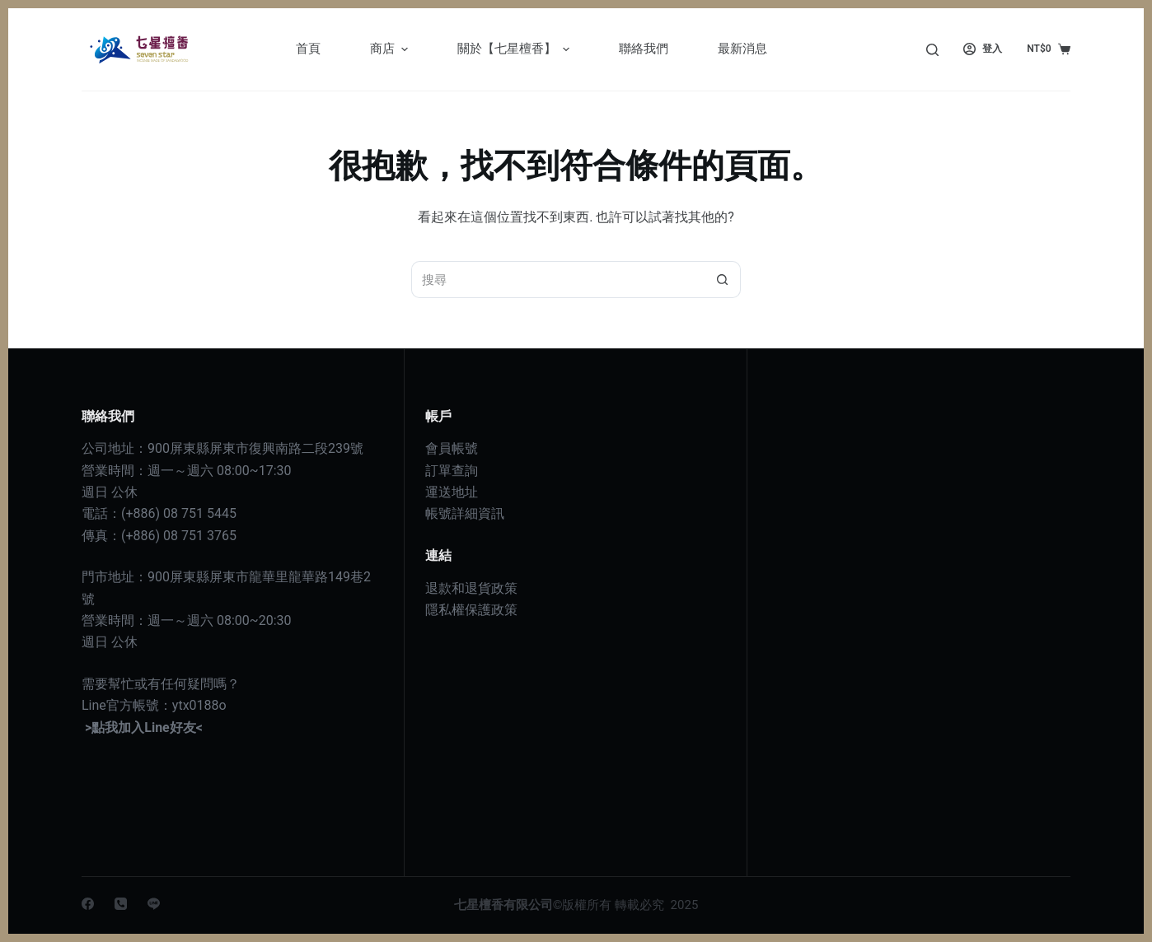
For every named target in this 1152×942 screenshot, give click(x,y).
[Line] (154, 904)
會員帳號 (451, 448)
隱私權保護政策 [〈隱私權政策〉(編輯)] (471, 610)
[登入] (982, 49)
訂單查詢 (451, 470)
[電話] (121, 904)
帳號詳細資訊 (464, 513)
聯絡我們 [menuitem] (643, 48)
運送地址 (451, 492)
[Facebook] (88, 904)
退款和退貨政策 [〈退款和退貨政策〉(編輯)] (471, 588)
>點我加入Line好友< (144, 727)
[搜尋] (932, 50)
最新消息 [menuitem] (742, 48)
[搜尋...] (557, 279)
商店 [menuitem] (391, 49)
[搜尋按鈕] (722, 279)
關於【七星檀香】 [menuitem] (515, 49)
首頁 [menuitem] (308, 48)
